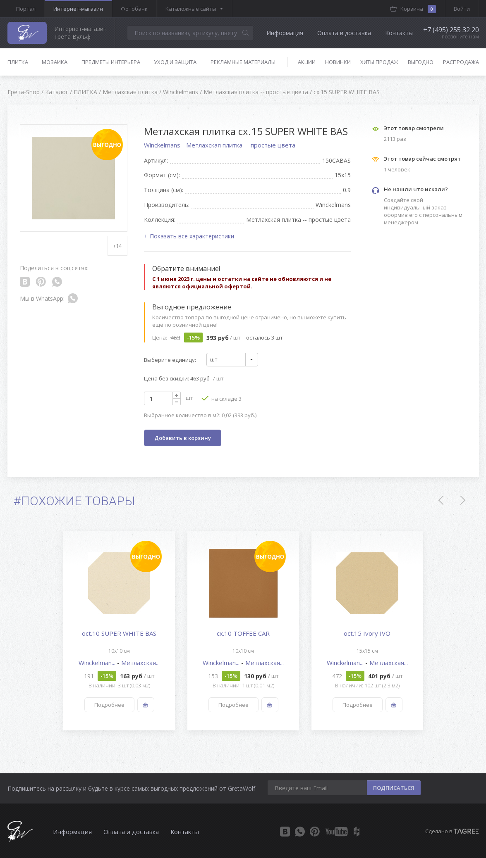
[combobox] (232, 359)
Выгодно (420, 62)
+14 (117, 246)
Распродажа (461, 62)
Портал (26, 8)
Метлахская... (140, 662)
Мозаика (54, 62)
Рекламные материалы (243, 62)
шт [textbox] (214, 359)
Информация (284, 33)
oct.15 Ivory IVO (367, 633)
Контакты (399, 33)
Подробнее (109, 704)
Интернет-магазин (78, 8)
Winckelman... (98, 662)
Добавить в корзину (182, 438)
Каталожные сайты (190, 8)
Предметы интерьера (110, 62)
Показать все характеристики (192, 236)
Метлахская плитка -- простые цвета (240, 145)
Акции (307, 62)
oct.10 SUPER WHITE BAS (119, 633)
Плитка (17, 62)
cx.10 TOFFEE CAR (243, 633)
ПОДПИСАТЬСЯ (393, 787)
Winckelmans (163, 145)
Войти (462, 8)
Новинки (338, 62)
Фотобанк (134, 8)
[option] (119, 630)
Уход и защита (175, 62)
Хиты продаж (379, 62)
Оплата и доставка (344, 33)
